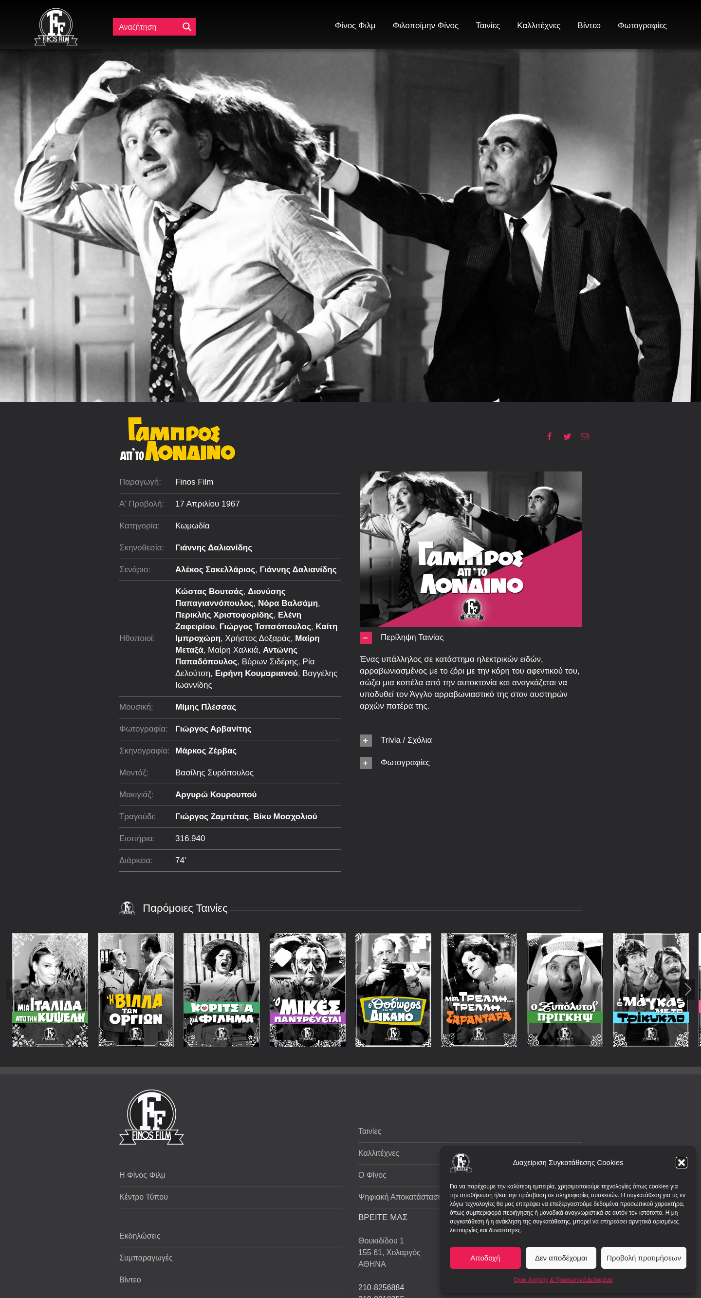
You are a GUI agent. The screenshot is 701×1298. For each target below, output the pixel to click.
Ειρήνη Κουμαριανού (256, 673)
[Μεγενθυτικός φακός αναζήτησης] (187, 27)
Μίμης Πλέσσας (205, 707)
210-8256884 (381, 1287)
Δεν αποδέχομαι (561, 1258)
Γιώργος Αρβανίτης (213, 729)
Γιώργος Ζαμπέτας (212, 816)
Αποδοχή (485, 1258)
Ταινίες (369, 1131)
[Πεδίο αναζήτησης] (148, 27)
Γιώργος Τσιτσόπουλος (265, 626)
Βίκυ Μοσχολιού (285, 816)
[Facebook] (545, 436)
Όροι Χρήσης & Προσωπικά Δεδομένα (563, 1280)
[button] (681, 1162)
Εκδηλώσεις (140, 1236)
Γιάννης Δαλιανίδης (213, 547)
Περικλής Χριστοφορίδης (224, 615)
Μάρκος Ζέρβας (206, 750)
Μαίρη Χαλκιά (233, 650)
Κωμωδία (192, 525)
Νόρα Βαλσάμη (288, 603)
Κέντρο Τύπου (143, 1197)
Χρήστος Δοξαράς (258, 638)
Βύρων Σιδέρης (270, 661)
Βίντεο (130, 1280)
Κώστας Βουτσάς (209, 591)
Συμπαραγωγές (146, 1258)
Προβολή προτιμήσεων (644, 1258)
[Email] (581, 436)
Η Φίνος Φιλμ (142, 1175)
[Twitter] (563, 436)
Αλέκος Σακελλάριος (215, 569)
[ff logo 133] (56, 12)
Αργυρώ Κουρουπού (216, 794)
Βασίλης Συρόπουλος (214, 772)
